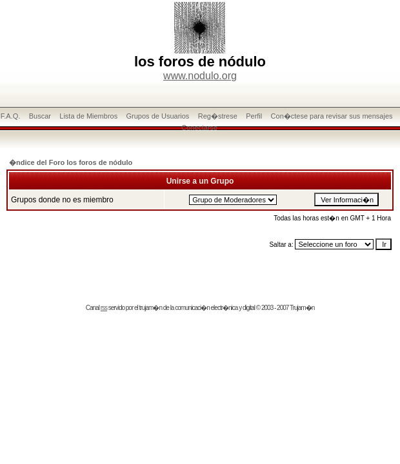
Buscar (40, 116)
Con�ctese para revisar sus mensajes (332, 116)
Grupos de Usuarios (158, 116)
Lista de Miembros (88, 116)
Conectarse (199, 127)
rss (104, 307)
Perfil (254, 116)
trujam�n (150, 307)
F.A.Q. (11, 116)
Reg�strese (217, 116)
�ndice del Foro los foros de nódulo (70, 162)
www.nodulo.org (200, 75)
